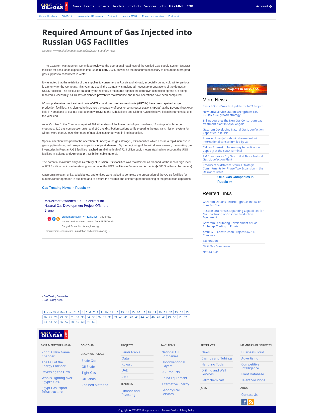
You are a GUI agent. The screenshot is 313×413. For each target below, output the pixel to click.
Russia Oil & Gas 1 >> (58, 312)
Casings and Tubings (216, 358)
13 (122, 312)
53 (45, 322)
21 (165, 312)
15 (133, 312)
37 (104, 317)
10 (106, 312)
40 (120, 317)
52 (185, 317)
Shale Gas (89, 361)
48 (163, 317)
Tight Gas (89, 372)
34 (88, 317)
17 (144, 312)
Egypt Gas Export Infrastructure (54, 390)
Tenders (118, 6)
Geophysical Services (170, 392)
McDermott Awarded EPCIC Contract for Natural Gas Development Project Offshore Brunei (76, 206)
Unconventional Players (173, 364)
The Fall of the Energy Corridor (54, 364)
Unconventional (89, 16)
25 (187, 312)
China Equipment (174, 378)
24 (181, 312)
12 (116, 312)
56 (61, 322)
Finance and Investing (153, 16)
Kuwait (127, 364)
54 (50, 322)
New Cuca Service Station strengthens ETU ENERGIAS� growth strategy (230, 113)
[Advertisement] (117, 267)
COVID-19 (67, 16)
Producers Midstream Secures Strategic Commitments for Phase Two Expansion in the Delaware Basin (233, 168)
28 (55, 317)
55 (55, 322)
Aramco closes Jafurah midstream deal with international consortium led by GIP (231, 140)
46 (153, 317)
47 (158, 317)
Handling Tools (212, 364)
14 (127, 312)
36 (99, 317)
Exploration (210, 241)
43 (137, 317)
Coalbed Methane (95, 385)
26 (45, 317)
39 (115, 317)
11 (111, 312)
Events (89, 6)
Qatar (126, 358)
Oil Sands (89, 379)
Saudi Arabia (131, 352)
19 (154, 312)
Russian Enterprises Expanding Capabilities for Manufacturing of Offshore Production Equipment (233, 214)
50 (174, 317)
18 (149, 312)
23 (176, 312)
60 (82, 322)
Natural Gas (210, 252)
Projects (103, 6)
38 (109, 317)
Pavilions (167, 345)
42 (131, 317)
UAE (125, 370)
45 (147, 317)
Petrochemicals (212, 380)
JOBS (203, 388)
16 (138, 312)
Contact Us (249, 394)
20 (160, 312)
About (245, 388)
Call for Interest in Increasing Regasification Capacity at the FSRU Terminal (231, 149)
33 (82, 317)
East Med (112, 16)
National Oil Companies (170, 354)
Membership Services (256, 345)
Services (150, 6)
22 (170, 312)
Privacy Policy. (187, 410)
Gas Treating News (53, 300)
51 (180, 317)
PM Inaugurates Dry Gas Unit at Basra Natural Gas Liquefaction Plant (233, 157)
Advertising (249, 358)
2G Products (170, 372)
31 (72, 317)
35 (93, 317)
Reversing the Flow (56, 372)
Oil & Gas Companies (216, 246)
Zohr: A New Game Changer (56, 354)
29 (61, 317)
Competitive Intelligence (250, 366)
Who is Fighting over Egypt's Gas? (57, 380)
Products (134, 6)
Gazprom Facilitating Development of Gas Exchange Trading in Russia (230, 224)
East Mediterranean (56, 345)
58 (72, 322)
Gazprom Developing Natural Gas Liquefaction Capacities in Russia (233, 131)
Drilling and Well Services (213, 372)
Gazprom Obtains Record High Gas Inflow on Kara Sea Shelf (232, 203)
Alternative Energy (175, 384)
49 (169, 317)
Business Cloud (252, 352)
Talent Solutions (253, 380)
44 (142, 317)
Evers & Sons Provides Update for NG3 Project (233, 106)
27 (50, 317)
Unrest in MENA (129, 16)
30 (66, 317)
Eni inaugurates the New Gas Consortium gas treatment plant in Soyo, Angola (232, 122)
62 (93, 322)
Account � (264, 6)
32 (77, 317)
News (77, 6)
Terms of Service (170, 410)
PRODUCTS (207, 345)
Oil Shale (88, 366)
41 (126, 317)
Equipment (173, 16)
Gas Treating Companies (56, 296)
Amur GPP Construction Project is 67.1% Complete (229, 233)
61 (88, 322)
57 (66, 322)
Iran (125, 376)
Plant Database (252, 374)
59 (77, 322)
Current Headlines (48, 16)
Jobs (162, 6)
